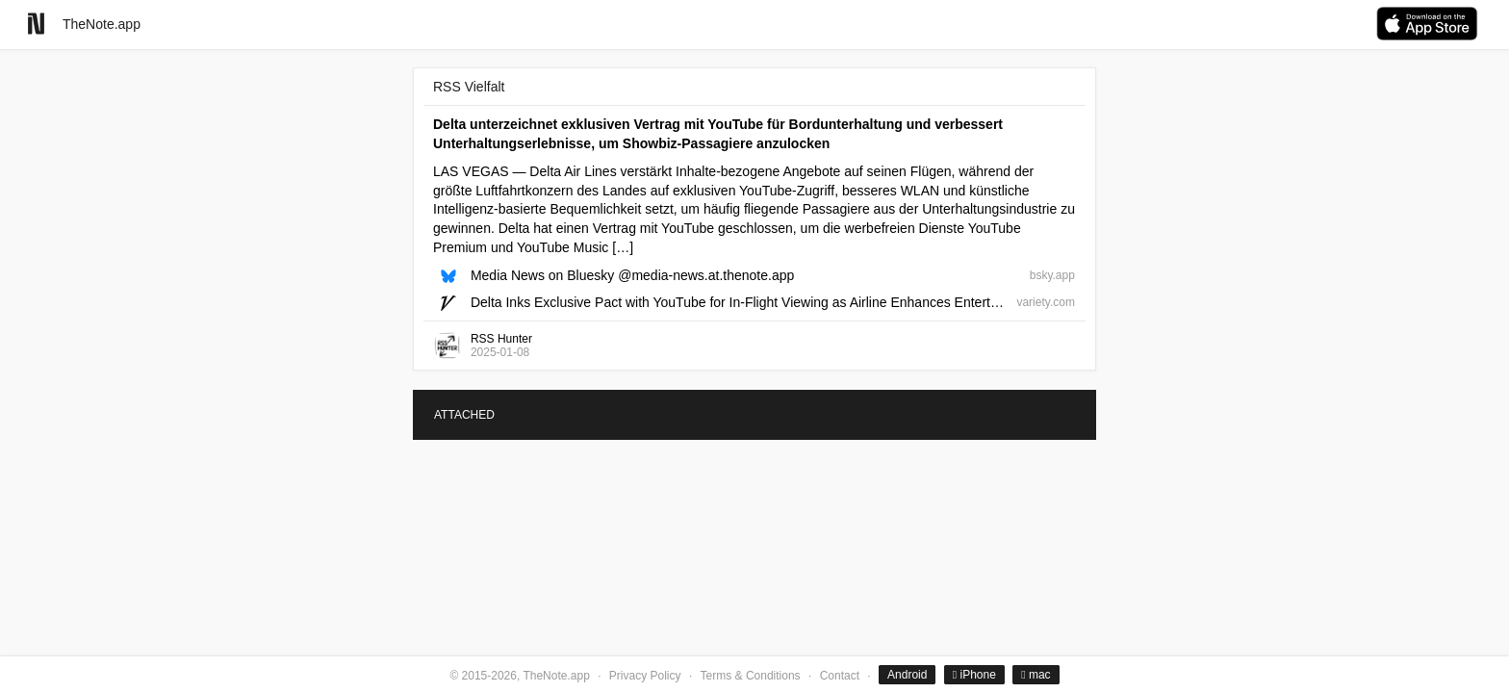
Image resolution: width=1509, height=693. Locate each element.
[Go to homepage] (36, 23)
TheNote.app (102, 24)
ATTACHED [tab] (464, 415)
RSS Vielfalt (468, 86)
